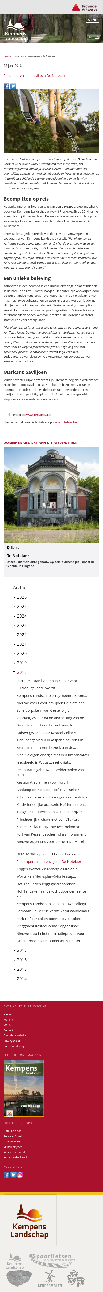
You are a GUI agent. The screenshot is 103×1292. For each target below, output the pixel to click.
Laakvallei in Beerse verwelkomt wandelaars (53, 911)
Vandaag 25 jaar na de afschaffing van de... (52, 717)
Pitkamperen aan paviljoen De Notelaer (49, 861)
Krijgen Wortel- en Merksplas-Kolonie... (48, 869)
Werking (9, 1019)
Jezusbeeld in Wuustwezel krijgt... (44, 762)
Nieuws (7, 55)
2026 (22, 597)
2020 (22, 653)
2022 (22, 634)
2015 (22, 969)
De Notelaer (17, 555)
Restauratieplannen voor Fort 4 (42, 782)
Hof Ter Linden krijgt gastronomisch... (47, 883)
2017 (22, 950)
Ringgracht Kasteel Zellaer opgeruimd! (48, 925)
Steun (7, 1024)
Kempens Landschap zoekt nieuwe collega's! (53, 903)
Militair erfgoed (13, 1147)
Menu (93, 20)
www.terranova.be (39, 414)
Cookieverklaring (14, 1046)
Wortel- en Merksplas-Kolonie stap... (46, 876)
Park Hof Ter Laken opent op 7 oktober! (49, 918)
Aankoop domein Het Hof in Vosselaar (48, 789)
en (97, 36)
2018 (22, 672)
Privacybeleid (12, 1041)
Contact (8, 1030)
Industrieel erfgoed (15, 1157)
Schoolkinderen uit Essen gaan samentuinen (53, 797)
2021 (22, 644)
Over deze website (15, 1035)
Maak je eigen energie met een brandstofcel (53, 754)
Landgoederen (12, 1141)
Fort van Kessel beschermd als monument (51, 834)
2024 (22, 616)
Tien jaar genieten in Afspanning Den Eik (50, 740)
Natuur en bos (12, 1131)
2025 (22, 606)
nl (91, 36)
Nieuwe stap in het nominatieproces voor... (52, 933)
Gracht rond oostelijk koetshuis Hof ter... (50, 940)
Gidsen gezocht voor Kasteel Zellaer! (46, 732)
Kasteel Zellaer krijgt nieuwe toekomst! (48, 826)
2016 (22, 959)
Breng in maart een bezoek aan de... (46, 725)
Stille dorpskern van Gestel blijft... (44, 710)
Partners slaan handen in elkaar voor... (48, 680)
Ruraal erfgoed (13, 1136)
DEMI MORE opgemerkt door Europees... (50, 854)
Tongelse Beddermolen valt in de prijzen (50, 811)
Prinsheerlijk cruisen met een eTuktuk (48, 819)
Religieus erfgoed (14, 1152)
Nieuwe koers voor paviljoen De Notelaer (50, 702)
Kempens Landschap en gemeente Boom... (52, 695)
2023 (22, 625)
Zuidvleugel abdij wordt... (37, 688)
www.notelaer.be (65, 422)
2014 (22, 978)
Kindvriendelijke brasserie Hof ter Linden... (51, 804)
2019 (22, 662)
